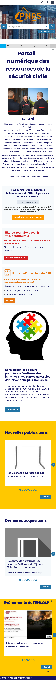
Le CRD (9, 300)
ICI (35, 161)
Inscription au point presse (28, 217)
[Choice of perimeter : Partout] (4, 26)
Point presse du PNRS (28, 202)
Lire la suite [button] (12, 409)
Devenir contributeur (16, 258)
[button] (42, 2)
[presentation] (53, 465)
